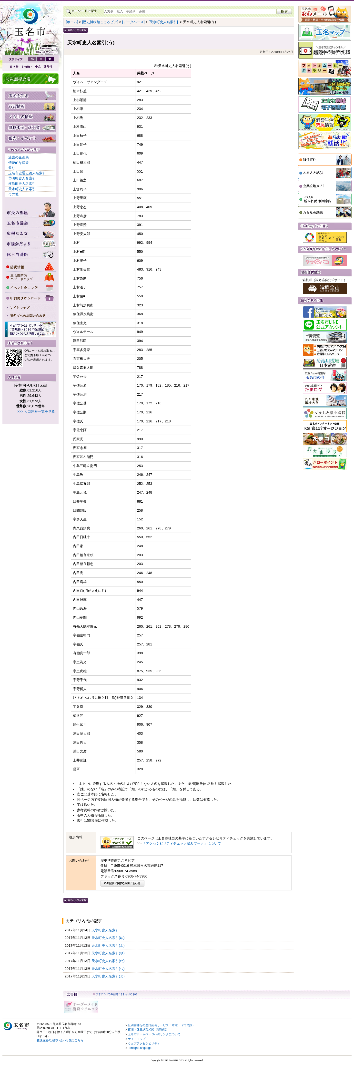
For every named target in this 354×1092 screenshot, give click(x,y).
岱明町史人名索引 (22, 178)
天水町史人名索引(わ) (108, 961)
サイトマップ (136, 1039)
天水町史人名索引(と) (108, 976)
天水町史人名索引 (22, 189)
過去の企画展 (18, 157)
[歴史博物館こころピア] (100, 22)
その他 (13, 194)
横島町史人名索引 (22, 183)
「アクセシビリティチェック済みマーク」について (181, 843)
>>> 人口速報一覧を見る (36, 411)
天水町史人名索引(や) (108, 953)
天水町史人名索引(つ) (108, 969)
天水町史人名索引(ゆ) (108, 938)
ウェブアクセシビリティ (144, 1043)
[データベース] (133, 22)
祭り (11, 168)
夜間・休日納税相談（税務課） (148, 1029)
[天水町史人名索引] (163, 22)
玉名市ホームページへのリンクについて (154, 1034)
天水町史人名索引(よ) (108, 945)
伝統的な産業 (18, 163)
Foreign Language (140, 1048)
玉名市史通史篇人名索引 (27, 173)
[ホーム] (72, 22)
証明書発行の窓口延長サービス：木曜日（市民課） (161, 1025)
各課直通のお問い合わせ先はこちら (60, 1040)
